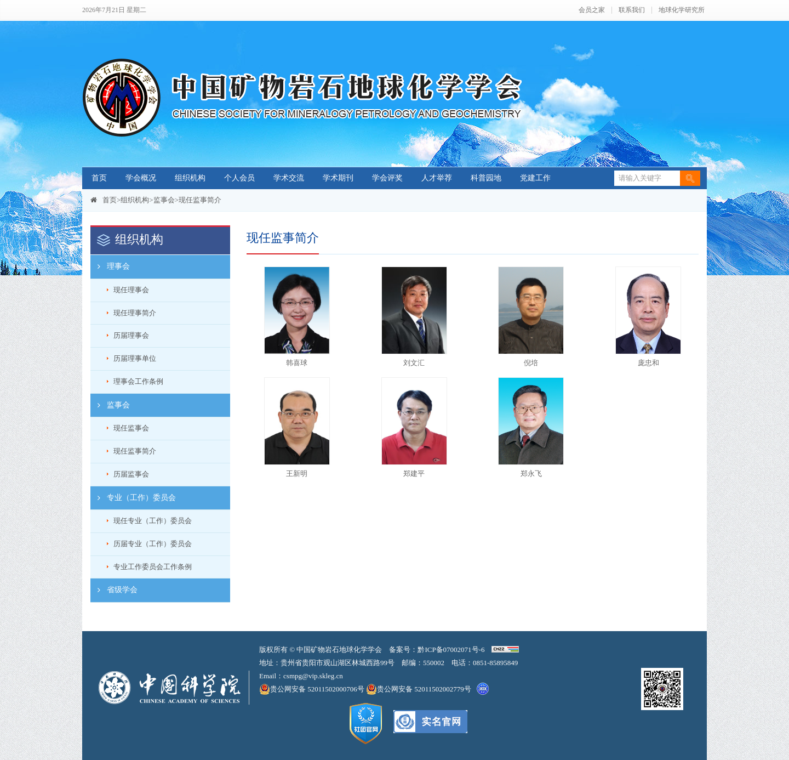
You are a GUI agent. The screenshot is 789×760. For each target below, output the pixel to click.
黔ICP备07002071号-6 (451, 649)
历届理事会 (131, 335)
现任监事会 (131, 428)
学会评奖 (387, 178)
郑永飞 (531, 473)
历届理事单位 (134, 358)
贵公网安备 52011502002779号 (418, 689)
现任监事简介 (200, 200)
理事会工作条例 (138, 381)
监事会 (164, 200)
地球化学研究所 (682, 10)
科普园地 (486, 178)
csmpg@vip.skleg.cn (313, 676)
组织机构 (190, 178)
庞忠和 (648, 363)
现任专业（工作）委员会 (152, 521)
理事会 (110, 266)
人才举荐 (436, 178)
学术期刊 (338, 178)
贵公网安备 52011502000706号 (312, 689)
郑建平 (414, 473)
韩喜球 (296, 363)
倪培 (531, 363)
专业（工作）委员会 (133, 497)
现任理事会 (131, 290)
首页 (99, 178)
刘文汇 (414, 363)
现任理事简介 (134, 313)
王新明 (296, 473)
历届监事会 (131, 474)
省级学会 (114, 590)
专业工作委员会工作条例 (152, 567)
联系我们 (632, 10)
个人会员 (239, 178)
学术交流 (288, 178)
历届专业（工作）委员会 (152, 544)
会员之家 (592, 10)
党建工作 (535, 178)
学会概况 (140, 178)
